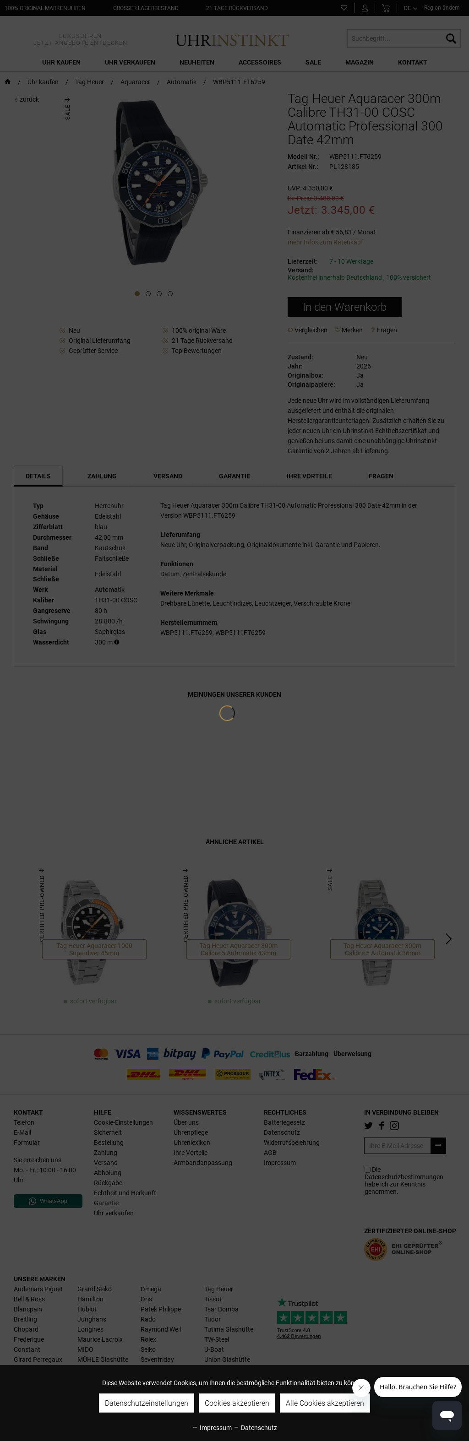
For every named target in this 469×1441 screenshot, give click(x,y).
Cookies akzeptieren (237, 1403)
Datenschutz (255, 1427)
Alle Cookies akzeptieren (325, 1403)
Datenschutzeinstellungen (146, 1403)
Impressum (212, 1427)
